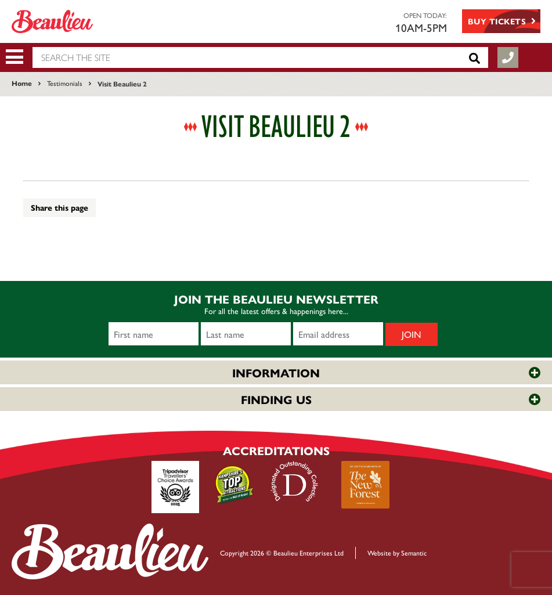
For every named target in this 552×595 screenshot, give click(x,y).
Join (411, 334)
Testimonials (64, 83)
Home (22, 83)
